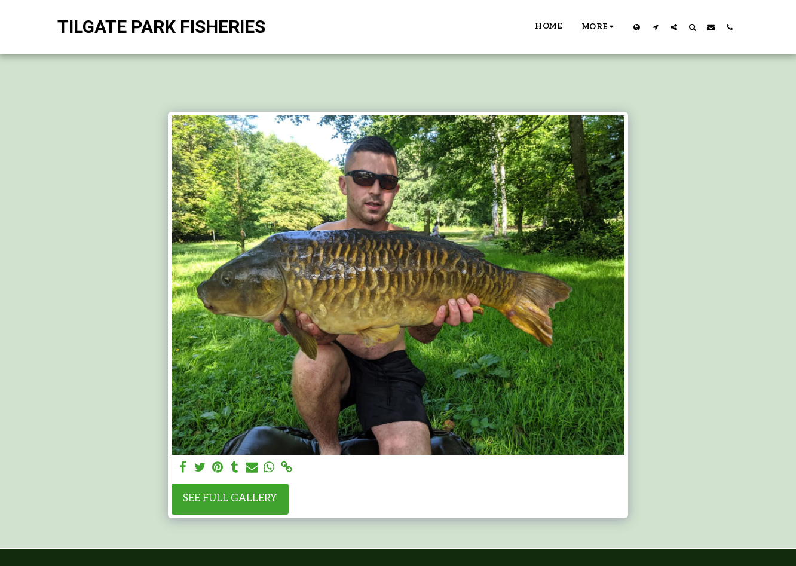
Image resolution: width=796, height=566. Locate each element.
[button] (655, 27)
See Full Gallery (230, 498)
